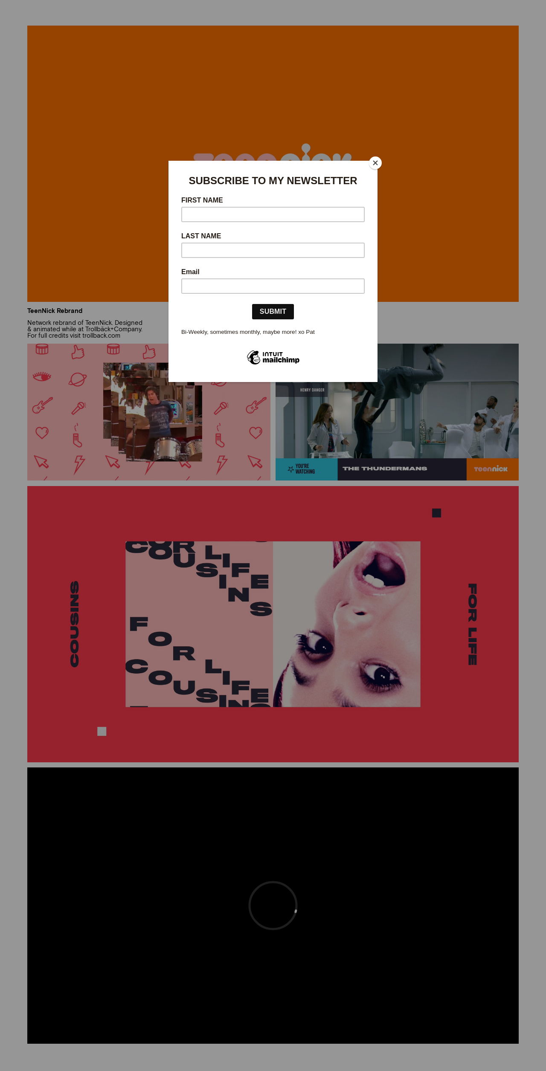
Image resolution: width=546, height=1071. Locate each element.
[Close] (375, 162)
